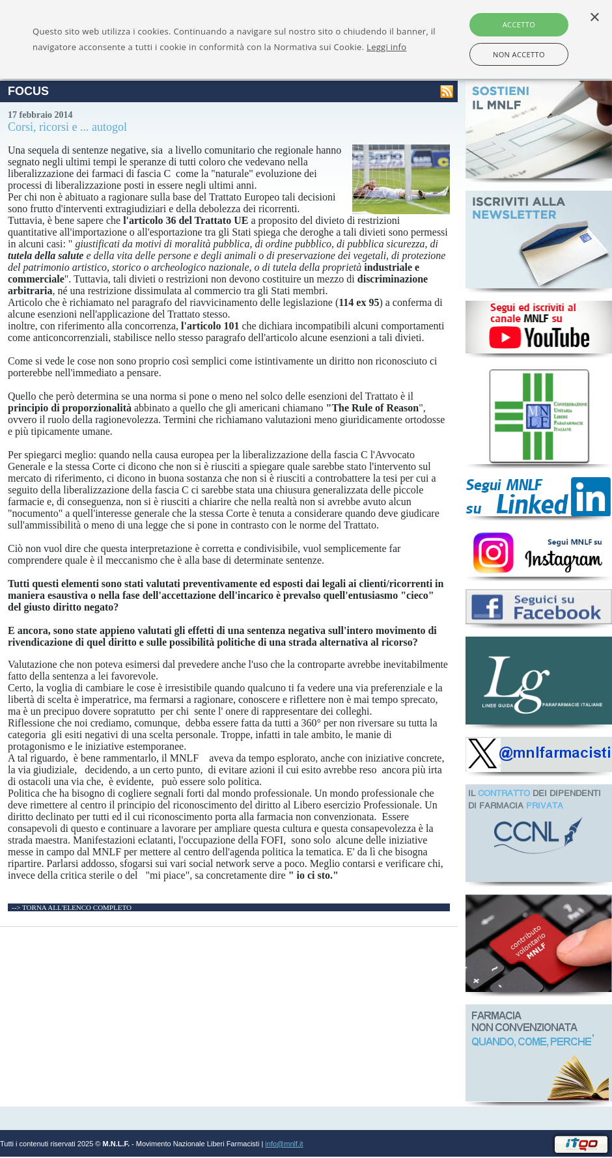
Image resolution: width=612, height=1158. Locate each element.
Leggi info (386, 47)
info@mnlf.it (284, 1144)
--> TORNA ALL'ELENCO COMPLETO (72, 907)
